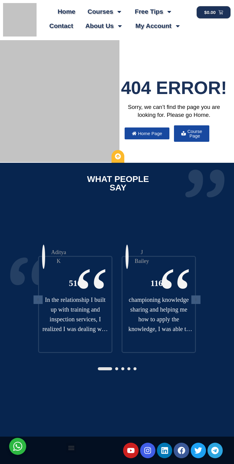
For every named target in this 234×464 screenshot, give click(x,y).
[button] (105, 368)
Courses (104, 11)
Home (66, 11)
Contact (61, 25)
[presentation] (38, 299)
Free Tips (153, 11)
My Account (158, 26)
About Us (104, 26)
